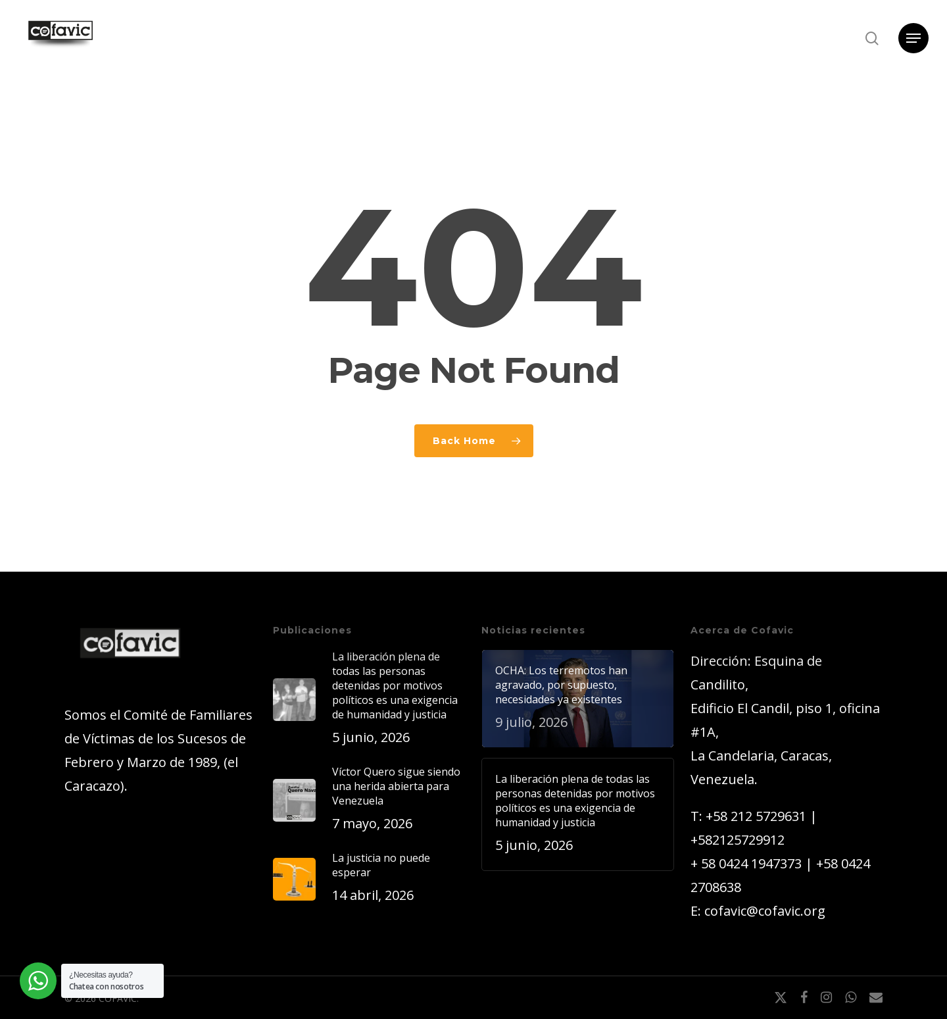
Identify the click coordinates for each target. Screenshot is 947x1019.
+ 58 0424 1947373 (746, 863)
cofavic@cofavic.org (764, 911)
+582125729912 (738, 840)
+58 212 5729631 (756, 816)
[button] (913, 38)
